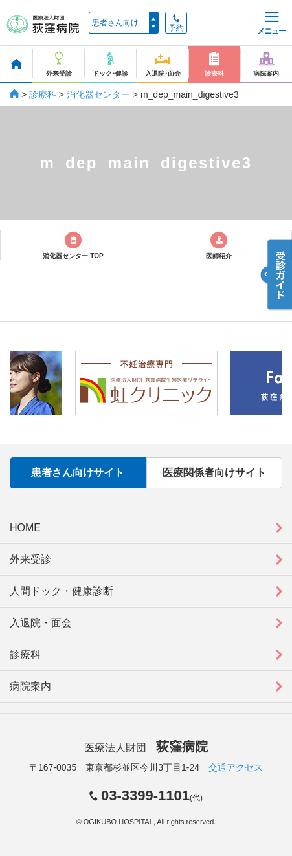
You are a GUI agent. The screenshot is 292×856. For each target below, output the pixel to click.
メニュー (271, 24)
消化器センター (98, 94)
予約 (176, 23)
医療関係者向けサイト (214, 472)
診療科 (42, 94)
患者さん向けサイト (77, 472)
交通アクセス (235, 767)
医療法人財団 (145, 747)
